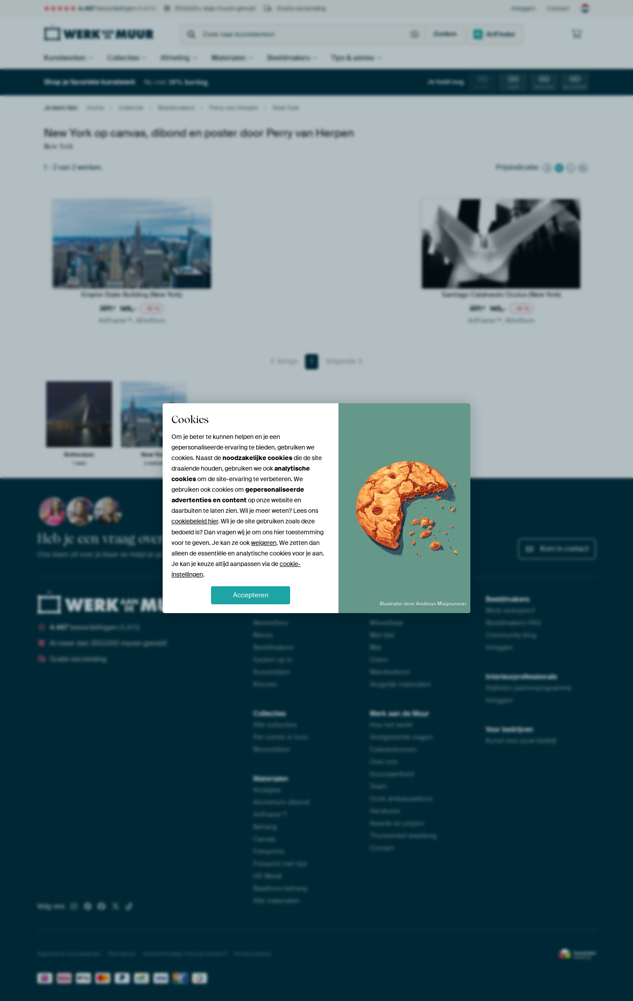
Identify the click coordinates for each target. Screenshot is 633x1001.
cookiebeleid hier (194, 521)
